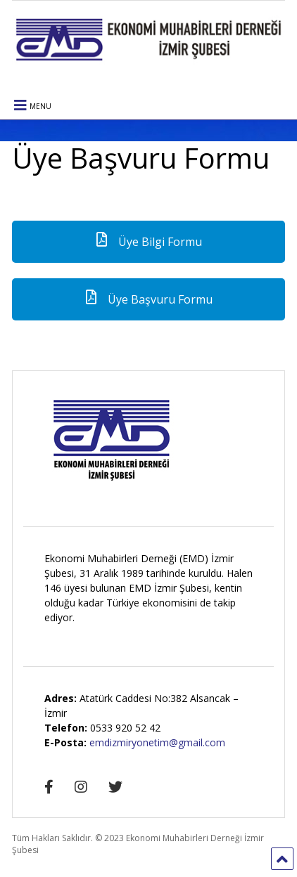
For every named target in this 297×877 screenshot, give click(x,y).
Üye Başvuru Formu (148, 299)
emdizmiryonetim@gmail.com (157, 742)
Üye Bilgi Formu (148, 241)
